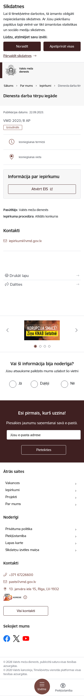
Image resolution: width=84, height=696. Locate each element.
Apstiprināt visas (62, 46)
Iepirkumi (12, 490)
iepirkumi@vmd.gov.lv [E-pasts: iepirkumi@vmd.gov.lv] (25, 241)
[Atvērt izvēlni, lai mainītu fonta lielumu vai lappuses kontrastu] (63, 688)
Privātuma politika (18, 529)
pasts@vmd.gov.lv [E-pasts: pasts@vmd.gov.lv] (22, 582)
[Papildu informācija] (25, 597)
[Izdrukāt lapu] (42, 275)
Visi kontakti (26, 611)
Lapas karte (14, 543)
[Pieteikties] (43, 450)
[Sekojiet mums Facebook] (6, 638)
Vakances (12, 483)
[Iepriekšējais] (7, 330)
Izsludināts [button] (12, 127)
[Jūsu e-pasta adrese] (44, 435)
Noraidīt (22, 46)
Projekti (11, 497)
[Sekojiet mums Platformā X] (16, 638)
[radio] (15, 383)
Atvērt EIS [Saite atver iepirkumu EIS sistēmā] (40, 189)
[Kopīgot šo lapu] (42, 284)
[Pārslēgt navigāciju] (42, 686)
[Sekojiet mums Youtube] (26, 638)
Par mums (13, 504)
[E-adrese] (12, 597)
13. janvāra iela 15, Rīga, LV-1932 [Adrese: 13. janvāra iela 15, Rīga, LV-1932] (34, 589)
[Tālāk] (76, 330)
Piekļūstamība (15, 536)
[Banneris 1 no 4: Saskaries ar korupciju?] (42, 330)
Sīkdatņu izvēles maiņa (22, 550)
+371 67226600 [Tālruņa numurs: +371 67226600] (21, 575)
